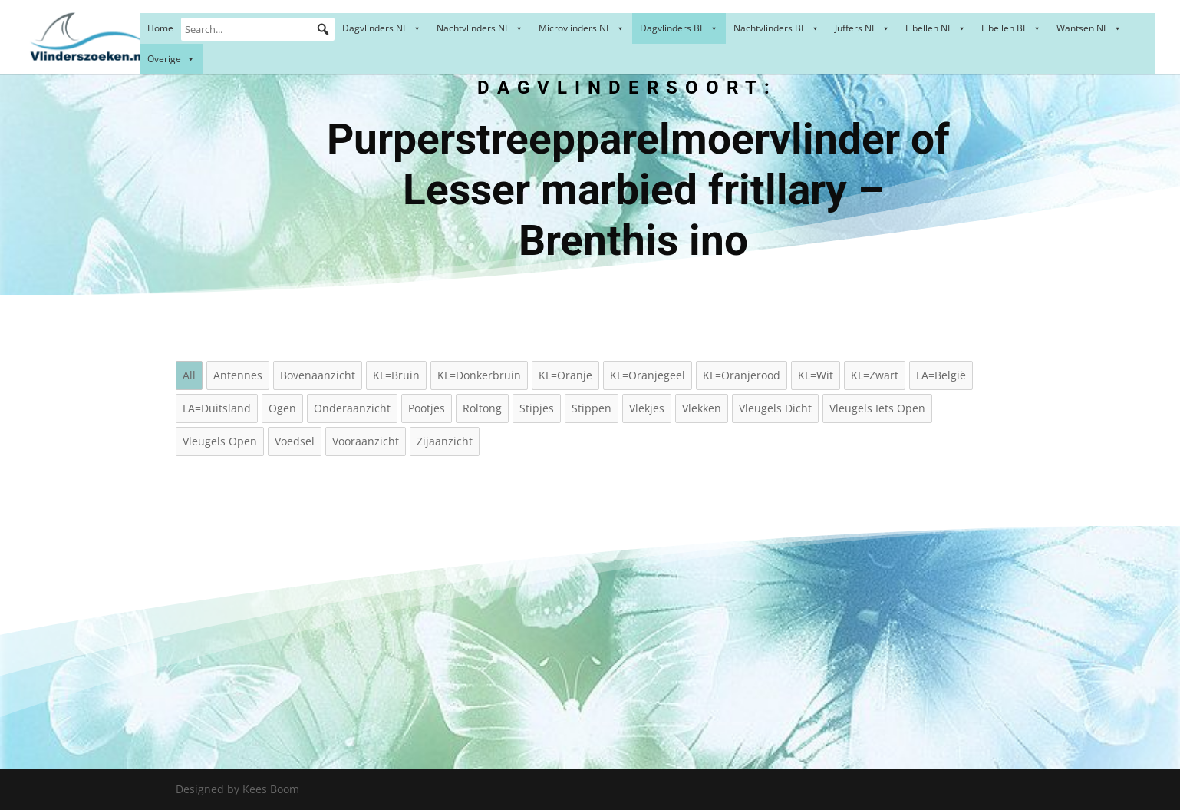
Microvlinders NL (582, 28)
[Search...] (258, 29)
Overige (171, 58)
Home (160, 28)
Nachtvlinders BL (776, 28)
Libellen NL (935, 28)
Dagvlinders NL (381, 28)
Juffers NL (862, 28)
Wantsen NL (1089, 28)
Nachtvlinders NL (480, 28)
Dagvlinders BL (679, 28)
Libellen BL (1011, 28)
